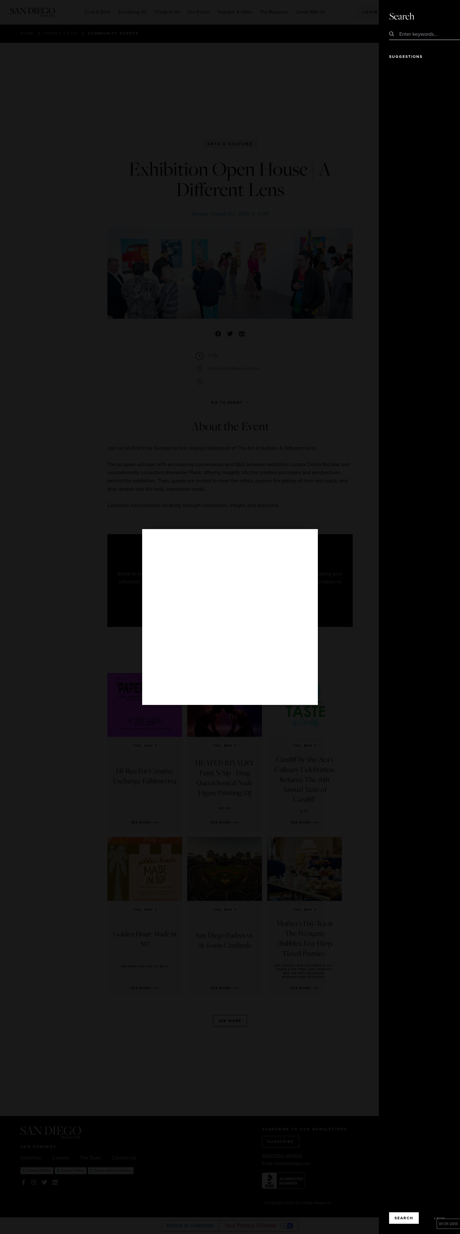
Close (437, 16)
